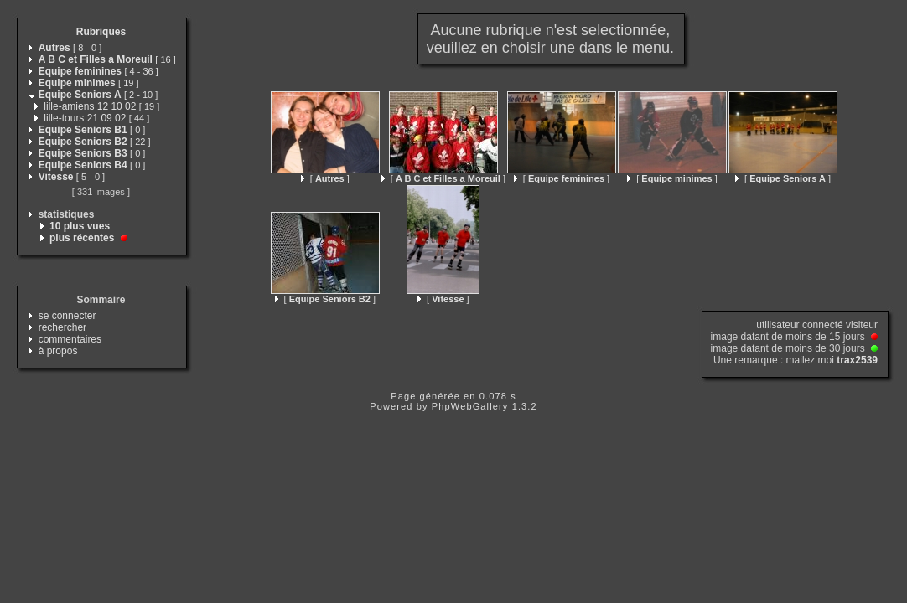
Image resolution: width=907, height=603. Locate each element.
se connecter (67, 316)
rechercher (62, 327)
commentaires (70, 339)
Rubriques (101, 32)
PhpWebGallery (470, 406)
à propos (58, 351)
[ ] (325, 178)
